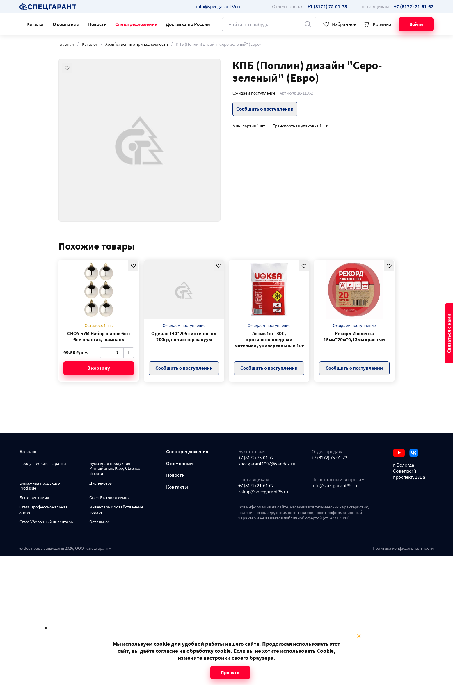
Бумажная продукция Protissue (40, 486)
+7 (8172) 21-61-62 (256, 486)
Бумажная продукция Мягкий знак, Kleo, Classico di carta (114, 468)
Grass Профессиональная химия (43, 510)
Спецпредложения (136, 24)
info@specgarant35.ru (218, 6)
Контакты (177, 487)
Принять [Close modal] (230, 672)
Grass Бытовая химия (109, 497)
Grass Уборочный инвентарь (46, 521)
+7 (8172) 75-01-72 (256, 458)
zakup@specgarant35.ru (263, 492)
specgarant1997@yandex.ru (266, 464)
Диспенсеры (101, 483)
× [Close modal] (359, 636)
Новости (97, 24)
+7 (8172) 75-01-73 (329, 458)
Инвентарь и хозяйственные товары (116, 510)
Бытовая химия (34, 497)
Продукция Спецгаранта (42, 463)
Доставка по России (188, 24)
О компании (66, 24)
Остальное (99, 521)
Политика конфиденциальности (403, 548)
